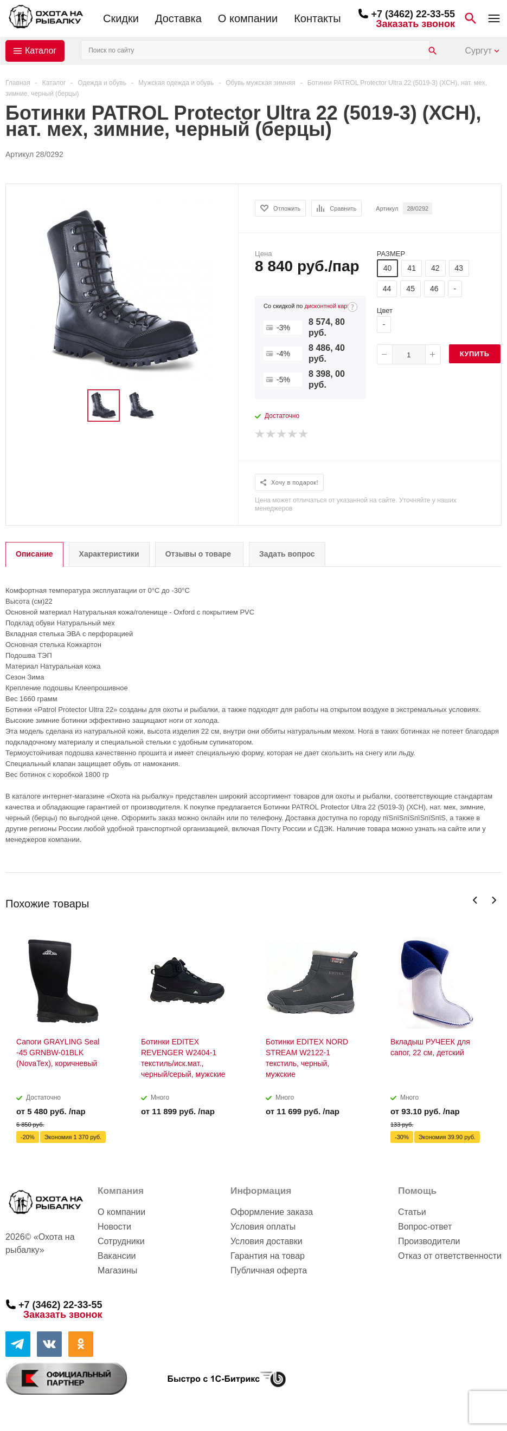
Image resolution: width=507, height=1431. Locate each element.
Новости (114, 1226)
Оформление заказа (271, 1212)
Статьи (412, 1212)
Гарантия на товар (267, 1255)
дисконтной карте (329, 306)
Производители (429, 1241)
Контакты (317, 18)
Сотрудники (121, 1241)
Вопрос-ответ (425, 1226)
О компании (248, 18)
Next (494, 900)
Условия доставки (266, 1241)
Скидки (121, 18)
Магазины (117, 1270)
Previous (475, 900)
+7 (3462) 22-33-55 (413, 14)
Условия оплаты (263, 1226)
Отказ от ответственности (450, 1255)
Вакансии (117, 1255)
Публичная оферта (268, 1270)
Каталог (40, 50)
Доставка (178, 18)
